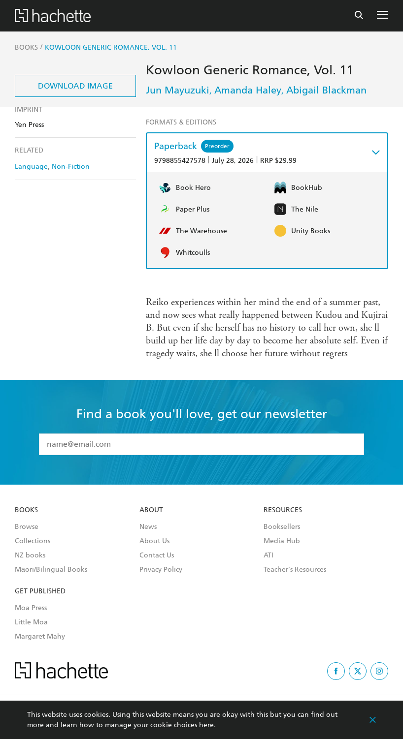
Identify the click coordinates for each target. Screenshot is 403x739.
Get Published (40, 591)
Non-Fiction (71, 166)
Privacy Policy (160, 569)
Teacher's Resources (295, 569)
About (151, 510)
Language (31, 166)
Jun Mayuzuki (177, 90)
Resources (283, 510)
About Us (154, 541)
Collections (32, 541)
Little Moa (31, 622)
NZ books (30, 555)
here (206, 725)
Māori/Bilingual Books (51, 569)
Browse (26, 526)
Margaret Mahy (40, 636)
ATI (268, 555)
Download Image (75, 86)
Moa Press (31, 608)
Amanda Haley (247, 90)
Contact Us (156, 555)
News (148, 526)
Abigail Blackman (326, 90)
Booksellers (282, 526)
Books (26, 510)
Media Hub (282, 541)
